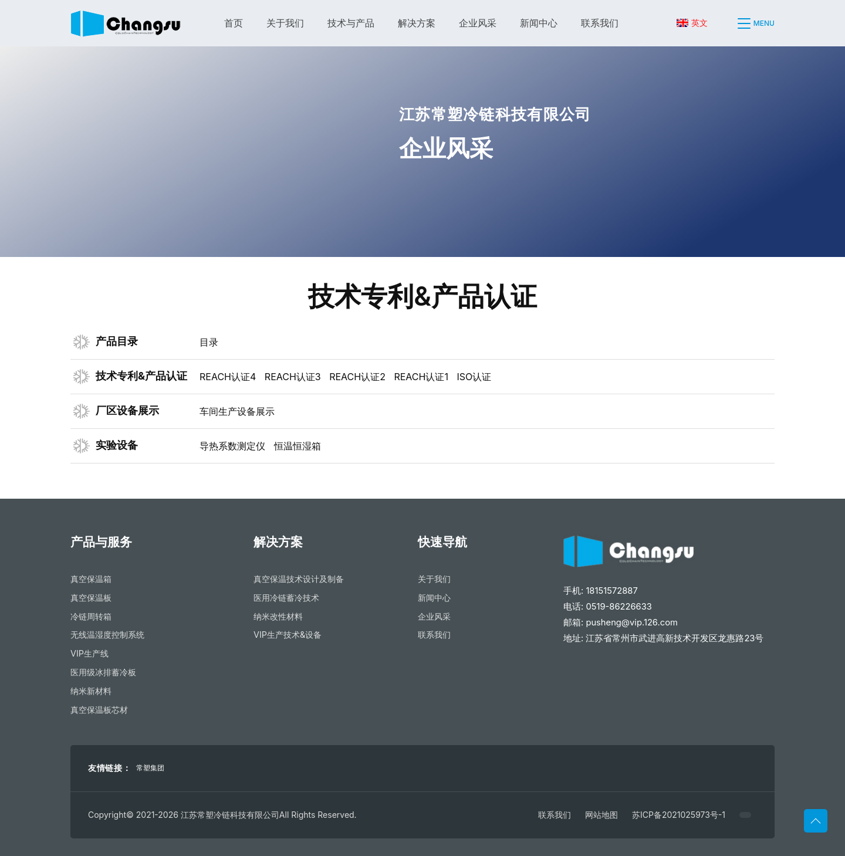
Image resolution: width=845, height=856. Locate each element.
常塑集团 (150, 767)
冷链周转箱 (90, 616)
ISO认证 (474, 377)
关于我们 (285, 23)
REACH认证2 (357, 377)
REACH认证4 (228, 377)
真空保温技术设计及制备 (299, 579)
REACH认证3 (293, 377)
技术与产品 (350, 23)
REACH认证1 (421, 377)
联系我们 (599, 23)
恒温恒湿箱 (297, 446)
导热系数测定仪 (232, 446)
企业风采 (477, 23)
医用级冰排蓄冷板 (103, 672)
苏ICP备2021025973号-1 (678, 815)
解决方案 (416, 23)
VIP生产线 (89, 653)
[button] (738, 23)
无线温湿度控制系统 (107, 635)
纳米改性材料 (278, 616)
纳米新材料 (90, 691)
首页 (233, 23)
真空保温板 (90, 598)
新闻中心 (538, 23)
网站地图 (601, 815)
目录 (209, 342)
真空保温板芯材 (99, 710)
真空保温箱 (90, 579)
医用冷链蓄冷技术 (286, 598)
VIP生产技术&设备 (288, 635)
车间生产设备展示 (237, 411)
